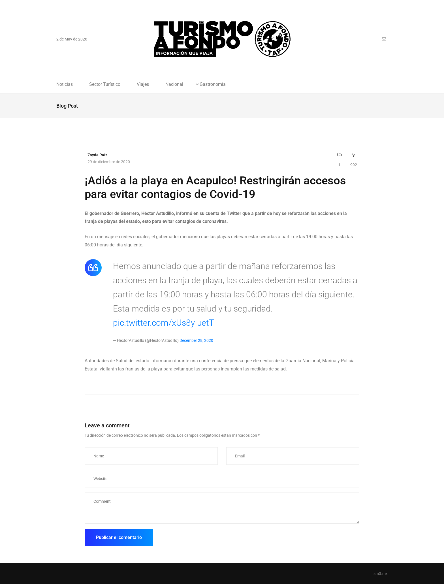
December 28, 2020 (196, 340)
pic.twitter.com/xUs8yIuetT (163, 323)
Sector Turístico (104, 84)
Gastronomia (213, 84)
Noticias (64, 84)
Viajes (143, 84)
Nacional (174, 84)
